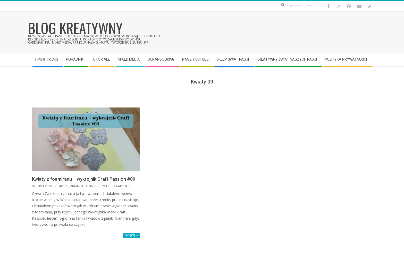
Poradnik (71, 186)
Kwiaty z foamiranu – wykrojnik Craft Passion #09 (83, 179)
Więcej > (131, 235)
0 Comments (121, 186)
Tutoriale (88, 186)
